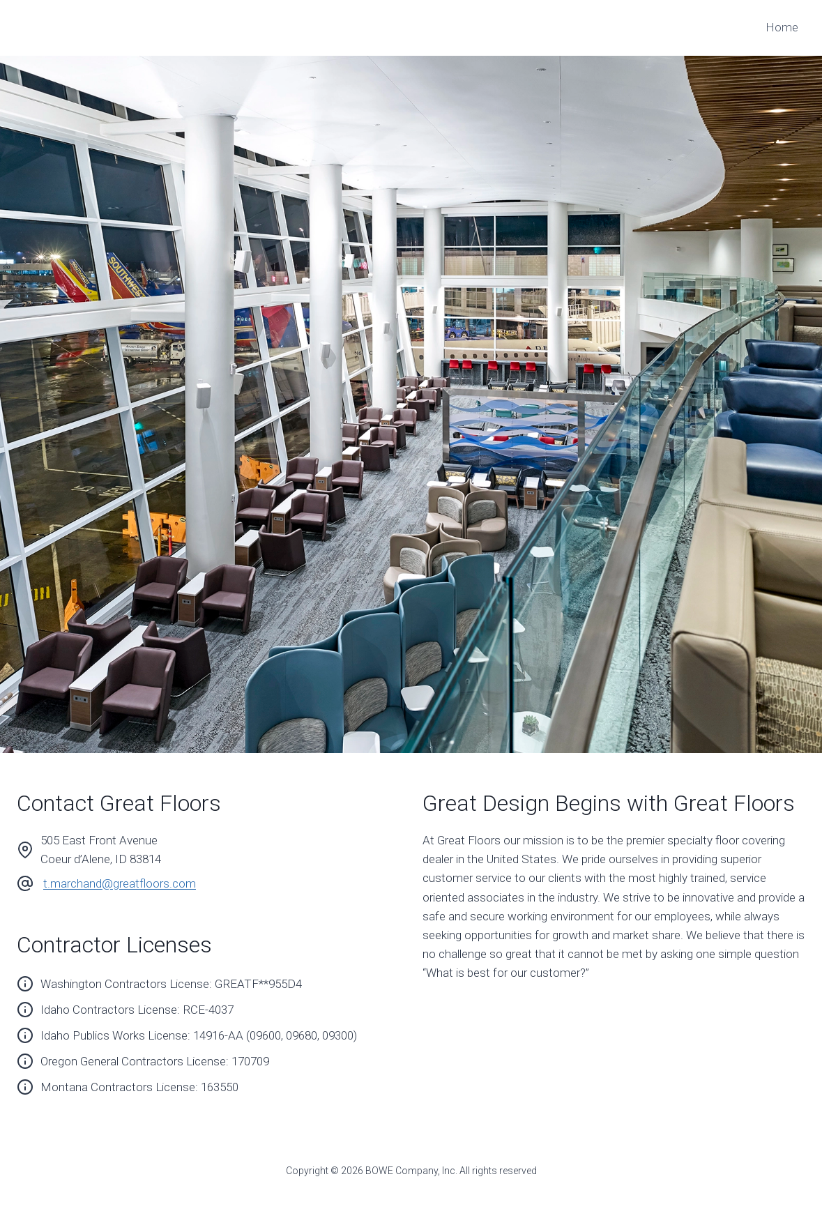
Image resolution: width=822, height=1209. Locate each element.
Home (782, 27)
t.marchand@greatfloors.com (119, 883)
